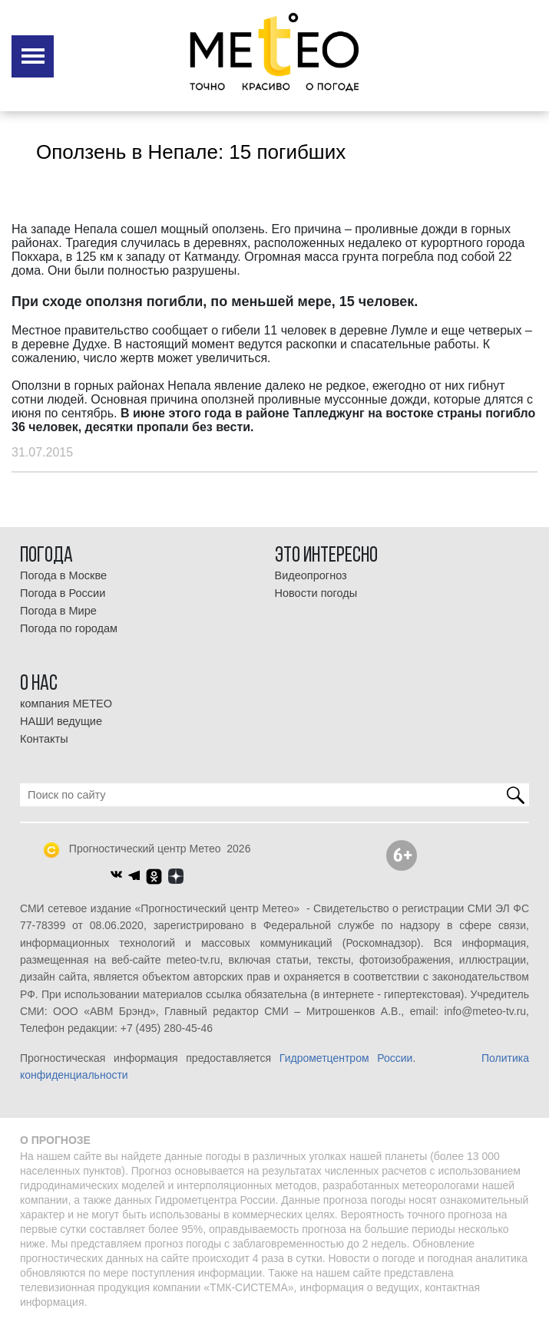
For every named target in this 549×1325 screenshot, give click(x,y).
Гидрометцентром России (346, 1058)
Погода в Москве (63, 575)
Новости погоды (316, 593)
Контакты (44, 739)
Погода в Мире (58, 611)
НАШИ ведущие (61, 721)
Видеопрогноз (311, 575)
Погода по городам (68, 628)
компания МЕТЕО (66, 703)
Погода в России (62, 593)
